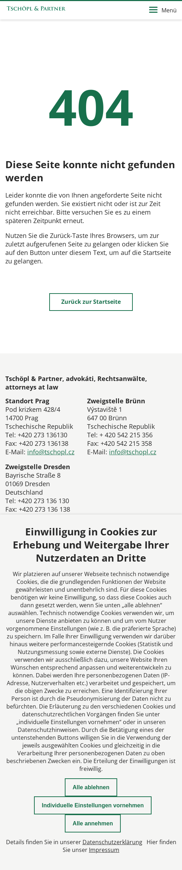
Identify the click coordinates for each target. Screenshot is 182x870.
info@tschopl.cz (50, 452)
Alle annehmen (93, 823)
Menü (163, 10)
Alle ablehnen (91, 787)
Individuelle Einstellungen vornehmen (93, 805)
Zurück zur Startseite (91, 302)
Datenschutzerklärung (112, 842)
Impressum (104, 850)
